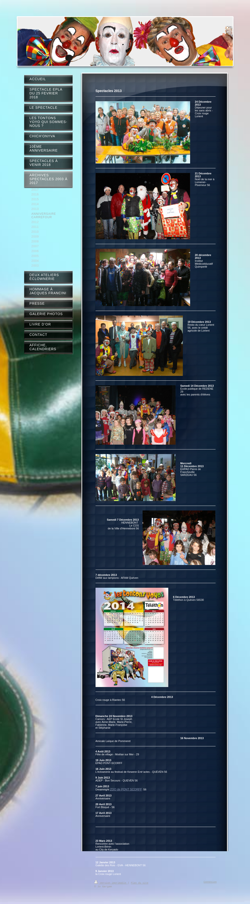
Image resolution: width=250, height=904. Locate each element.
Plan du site (139, 882)
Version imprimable (111, 882)
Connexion (210, 882)
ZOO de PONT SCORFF (126, 789)
